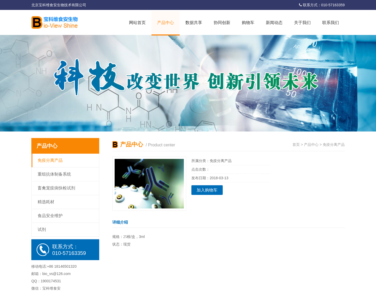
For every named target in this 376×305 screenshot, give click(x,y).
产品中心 (165, 22)
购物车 (248, 22)
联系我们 (330, 22)
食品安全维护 (50, 215)
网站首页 (137, 22)
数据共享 (193, 22)
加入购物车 (207, 190)
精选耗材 (46, 202)
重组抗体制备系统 (54, 174)
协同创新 (222, 22)
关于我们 (302, 22)
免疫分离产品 (50, 160)
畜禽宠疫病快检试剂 (56, 188)
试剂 (42, 229)
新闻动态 (274, 22)
